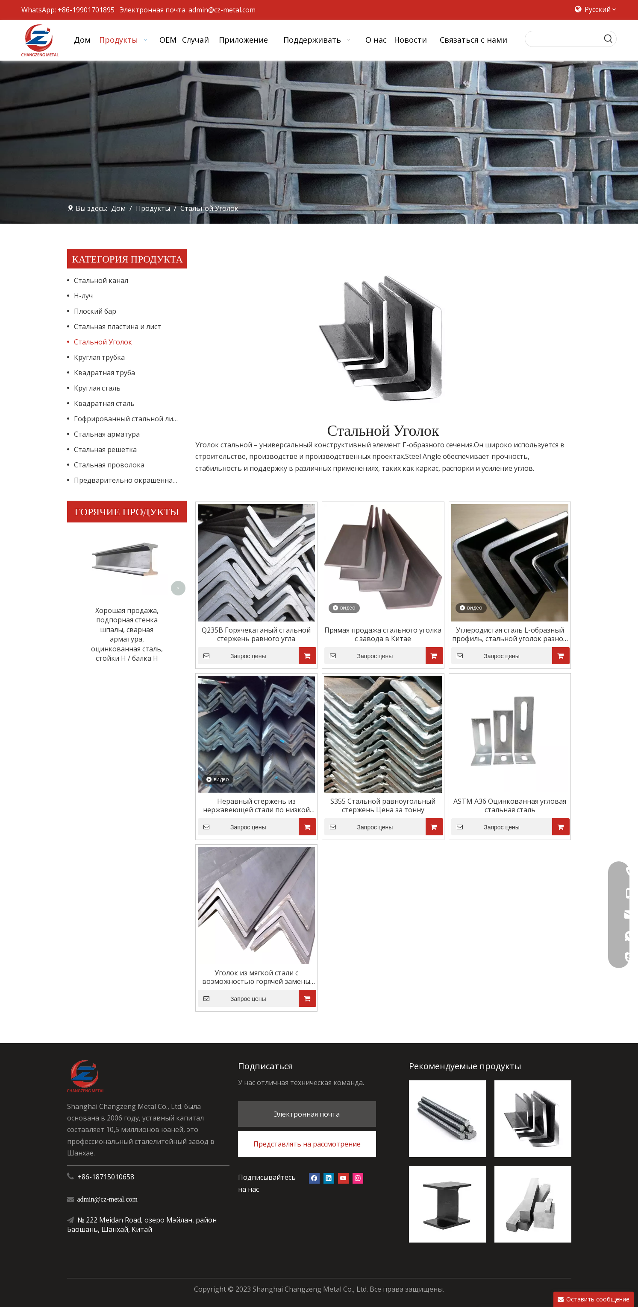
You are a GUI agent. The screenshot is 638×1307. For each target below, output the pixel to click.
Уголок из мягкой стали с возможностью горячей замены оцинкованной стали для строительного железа (256, 977)
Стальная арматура (107, 434)
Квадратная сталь (104, 403)
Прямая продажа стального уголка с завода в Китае (382, 634)
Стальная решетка (105, 449)
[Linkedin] (328, 1177)
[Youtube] (343, 1177)
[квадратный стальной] (532, 1204)
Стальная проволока (109, 465)
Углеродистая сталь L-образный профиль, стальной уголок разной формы (509, 634)
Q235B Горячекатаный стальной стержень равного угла (256, 634)
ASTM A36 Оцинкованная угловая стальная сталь (509, 805)
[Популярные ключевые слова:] (608, 39)
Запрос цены (232, 655)
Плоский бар (95, 311)
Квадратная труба (104, 372)
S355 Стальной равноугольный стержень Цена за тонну (382, 805)
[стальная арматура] (447, 1118)
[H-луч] (447, 1204)
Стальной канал (101, 280)
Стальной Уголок (103, 342)
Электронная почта (307, 1114)
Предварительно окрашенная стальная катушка (130, 480)
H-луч (83, 295)
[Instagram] (358, 1177)
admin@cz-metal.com (222, 10)
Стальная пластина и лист (117, 326)
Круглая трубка (99, 357)
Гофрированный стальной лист (127, 418)
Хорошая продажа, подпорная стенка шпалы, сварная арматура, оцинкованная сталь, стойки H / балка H (127, 553)
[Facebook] (314, 1177)
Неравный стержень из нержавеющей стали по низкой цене (256, 805)
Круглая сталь (97, 388)
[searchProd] (563, 39)
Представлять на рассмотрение (307, 1144)
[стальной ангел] (532, 1118)
